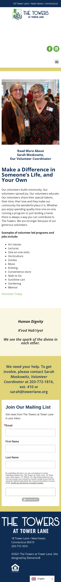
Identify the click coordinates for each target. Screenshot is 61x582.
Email (9, 425)
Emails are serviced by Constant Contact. (27, 483)
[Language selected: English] (42, 579)
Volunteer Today (12, 294)
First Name (12, 441)
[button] (56, 61)
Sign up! (30, 491)
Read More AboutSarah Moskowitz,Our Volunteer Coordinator (30, 155)
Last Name (12, 457)
